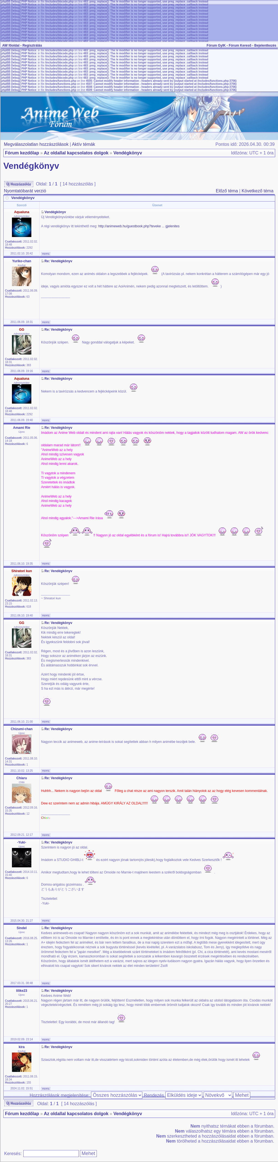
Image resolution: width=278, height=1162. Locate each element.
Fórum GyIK (216, 45)
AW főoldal (10, 45)
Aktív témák (83, 144)
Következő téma (258, 190)
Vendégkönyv (127, 153)
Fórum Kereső (240, 45)
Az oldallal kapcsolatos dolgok (76, 153)
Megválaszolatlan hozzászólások (36, 144)
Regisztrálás (32, 45)
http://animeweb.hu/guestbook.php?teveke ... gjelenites (139, 226)
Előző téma (227, 190)
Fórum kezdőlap (22, 153)
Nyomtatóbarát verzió (25, 190)
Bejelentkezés (265, 45)
